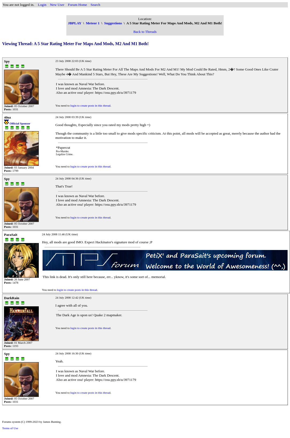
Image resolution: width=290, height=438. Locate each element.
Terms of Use (10, 428)
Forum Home (77, 5)
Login (42, 5)
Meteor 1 (93, 23)
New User (57, 5)
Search (95, 5)
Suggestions (113, 23)
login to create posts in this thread (90, 105)
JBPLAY (74, 23)
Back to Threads (145, 32)
